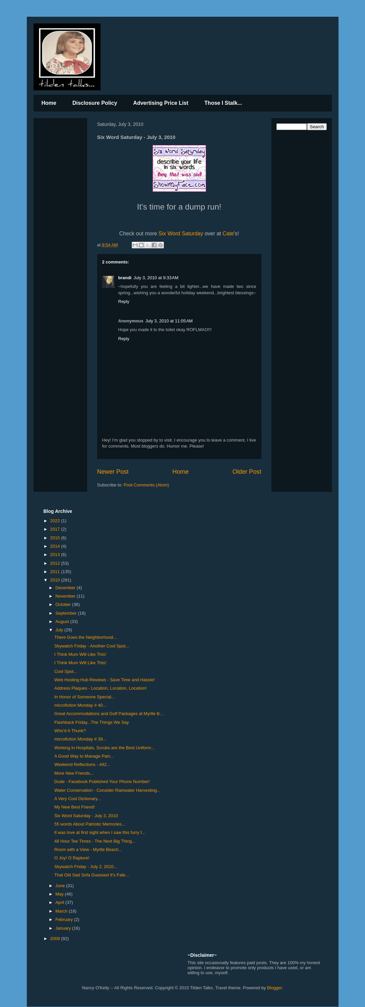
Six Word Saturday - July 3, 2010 (86, 815)
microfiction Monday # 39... (80, 739)
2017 (55, 529)
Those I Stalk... (223, 103)
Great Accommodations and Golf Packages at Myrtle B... (108, 713)
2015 (55, 537)
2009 (55, 938)
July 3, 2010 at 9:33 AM (155, 277)
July (59, 629)
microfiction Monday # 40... (80, 705)
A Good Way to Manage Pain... (84, 756)
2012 (55, 563)
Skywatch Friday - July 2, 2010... (85, 866)
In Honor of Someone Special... (84, 696)
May (60, 894)
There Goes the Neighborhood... (85, 637)
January (63, 928)
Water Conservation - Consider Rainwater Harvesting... (107, 790)
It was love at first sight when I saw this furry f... (99, 832)
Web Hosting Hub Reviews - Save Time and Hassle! (104, 679)
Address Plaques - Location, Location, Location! (100, 688)
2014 (55, 546)
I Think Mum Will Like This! (80, 654)
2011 (55, 571)
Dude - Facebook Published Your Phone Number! (102, 781)
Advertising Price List (160, 103)
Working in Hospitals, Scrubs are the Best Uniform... (104, 747)
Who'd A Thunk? (70, 730)
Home (49, 103)
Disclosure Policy (94, 103)
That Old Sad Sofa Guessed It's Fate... (91, 874)
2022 (55, 520)
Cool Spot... (65, 671)
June (60, 885)
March (62, 911)
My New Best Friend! (74, 806)
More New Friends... (74, 773)
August (62, 621)
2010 (55, 580)
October (63, 604)
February (64, 919)
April (60, 902)
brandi (125, 277)
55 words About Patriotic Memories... (89, 824)
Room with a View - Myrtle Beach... (88, 849)
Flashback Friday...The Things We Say (91, 722)
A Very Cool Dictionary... (77, 798)
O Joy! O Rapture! (71, 857)
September (66, 613)
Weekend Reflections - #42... (82, 764)
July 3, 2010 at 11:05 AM (169, 320)
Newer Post (113, 471)
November (66, 596)
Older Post (247, 471)
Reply (123, 301)
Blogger (274, 987)
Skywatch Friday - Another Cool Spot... (91, 645)
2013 (55, 554)
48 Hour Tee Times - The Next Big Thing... (94, 841)
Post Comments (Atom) (146, 484)
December (66, 587)
